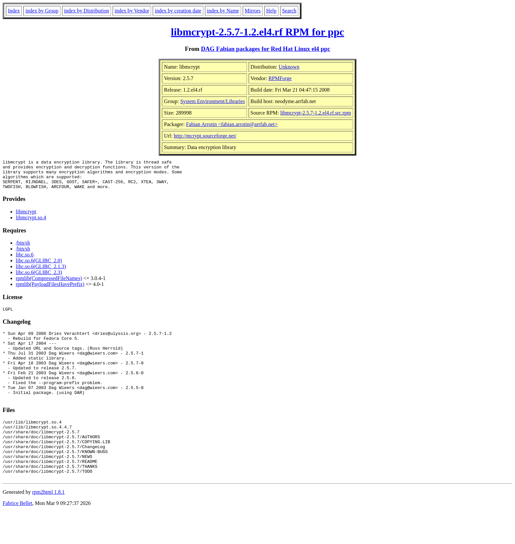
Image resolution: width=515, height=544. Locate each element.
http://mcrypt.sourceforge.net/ (205, 136)
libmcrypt (26, 217)
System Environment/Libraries (212, 101)
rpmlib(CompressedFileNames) (49, 284)
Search (289, 10)
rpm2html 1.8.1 (48, 524)
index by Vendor (132, 10)
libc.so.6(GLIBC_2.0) (39, 266)
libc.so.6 (25, 260)
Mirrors (253, 10)
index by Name (223, 10)
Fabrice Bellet (17, 535)
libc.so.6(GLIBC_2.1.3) (41, 272)
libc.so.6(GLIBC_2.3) (39, 278)
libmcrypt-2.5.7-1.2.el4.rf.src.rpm (315, 113)
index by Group (41, 10)
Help (271, 10)
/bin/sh (23, 248)
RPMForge (280, 78)
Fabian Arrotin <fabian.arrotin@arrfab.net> (232, 124)
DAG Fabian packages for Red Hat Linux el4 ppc (265, 48)
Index (14, 10)
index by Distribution (86, 10)
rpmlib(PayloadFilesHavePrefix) (50, 290)
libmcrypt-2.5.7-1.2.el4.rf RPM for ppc (257, 32)
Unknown (289, 67)
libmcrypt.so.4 (31, 223)
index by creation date (178, 10)
